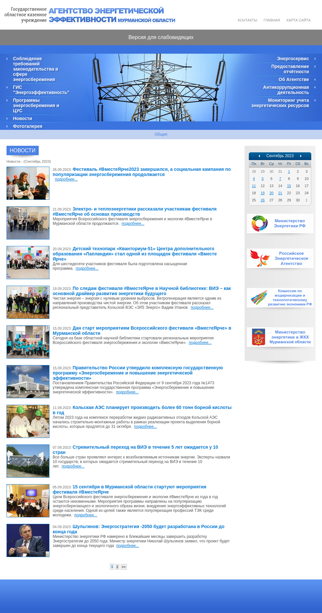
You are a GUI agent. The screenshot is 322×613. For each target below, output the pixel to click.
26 (262, 200)
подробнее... (66, 179)
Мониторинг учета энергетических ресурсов (280, 103)
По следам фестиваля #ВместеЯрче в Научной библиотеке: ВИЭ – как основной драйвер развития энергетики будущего (142, 291)
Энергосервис (293, 58)
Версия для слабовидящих (161, 37)
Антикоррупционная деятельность (286, 90)
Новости (22, 118)
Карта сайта (299, 20)
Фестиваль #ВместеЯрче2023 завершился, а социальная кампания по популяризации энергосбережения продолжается (142, 172)
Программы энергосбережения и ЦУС (36, 105)
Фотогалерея (27, 126)
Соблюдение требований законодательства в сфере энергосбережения (35, 69)
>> (124, 567)
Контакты (247, 20)
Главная (272, 20)
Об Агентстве (294, 79)
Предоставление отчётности (290, 69)
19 (262, 193)
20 (271, 193)
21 (280, 193)
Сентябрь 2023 (280, 156)
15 (289, 186)
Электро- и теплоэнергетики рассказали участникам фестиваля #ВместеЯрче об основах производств (135, 211)
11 (254, 186)
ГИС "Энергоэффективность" (40, 90)
